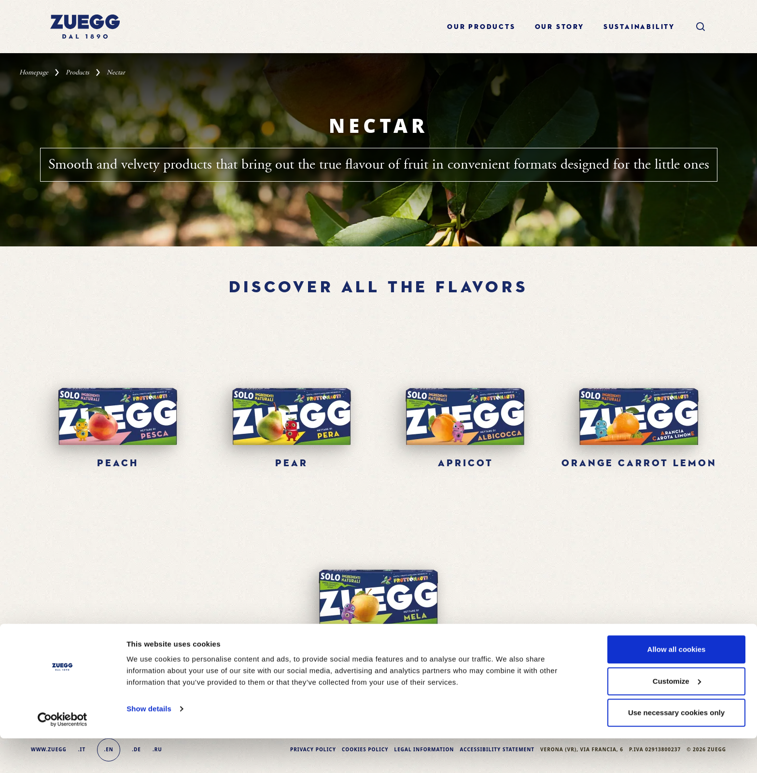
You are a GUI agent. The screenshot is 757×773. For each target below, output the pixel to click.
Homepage (33, 72)
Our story (559, 27)
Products (77, 72)
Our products (481, 27)
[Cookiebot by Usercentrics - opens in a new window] (62, 754)
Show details (148, 743)
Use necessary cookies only (676, 747)
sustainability (639, 27)
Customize (677, 716)
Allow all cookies (676, 684)
